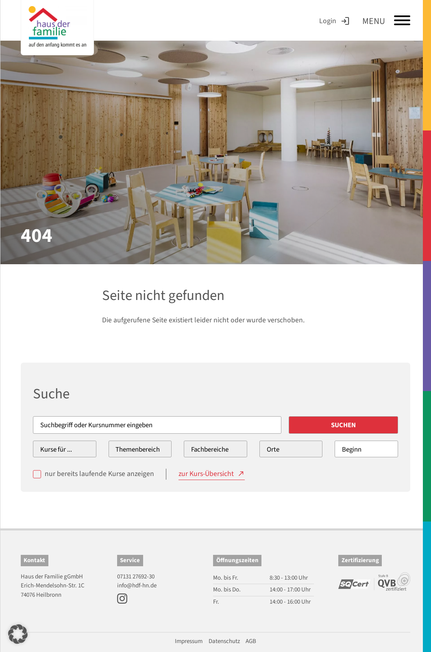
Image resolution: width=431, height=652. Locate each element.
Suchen (343, 425)
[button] (18, 634)
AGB (251, 641)
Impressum (188, 641)
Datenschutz (224, 641)
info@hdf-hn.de (137, 585)
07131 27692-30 (136, 576)
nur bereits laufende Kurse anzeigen (99, 474)
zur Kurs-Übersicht (206, 474)
